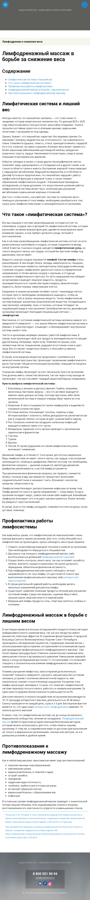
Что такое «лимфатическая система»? (29, 83)
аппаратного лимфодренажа (51, 706)
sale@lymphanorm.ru (45, 877)
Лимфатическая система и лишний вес (30, 79)
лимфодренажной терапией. (58, 557)
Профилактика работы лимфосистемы (30, 86)
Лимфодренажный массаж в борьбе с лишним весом (38, 89)
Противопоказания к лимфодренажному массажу (36, 93)
